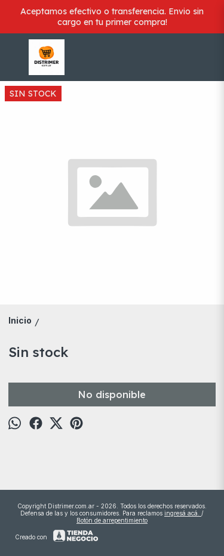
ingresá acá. (182, 513)
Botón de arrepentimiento (112, 520)
